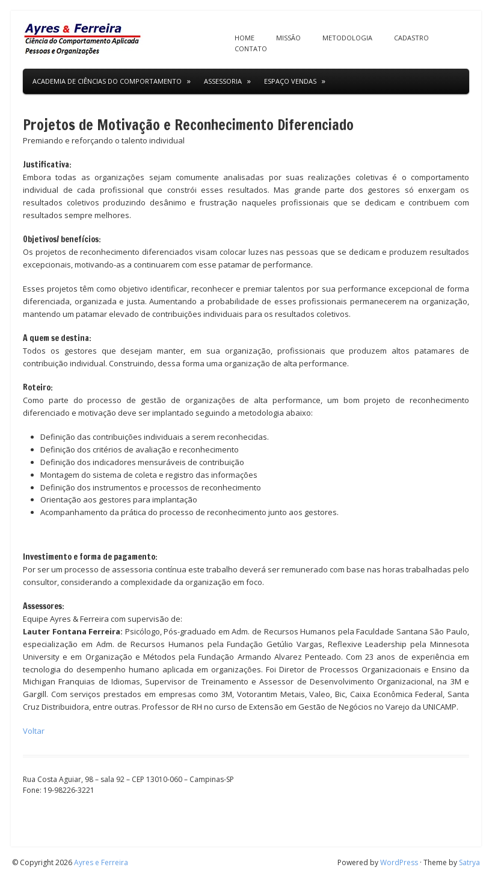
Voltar (34, 730)
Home (244, 37)
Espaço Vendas (290, 81)
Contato (251, 48)
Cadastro (411, 37)
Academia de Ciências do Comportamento (107, 81)
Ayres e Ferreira (101, 862)
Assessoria (223, 81)
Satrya (469, 862)
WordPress (399, 862)
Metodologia (347, 37)
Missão (288, 37)
